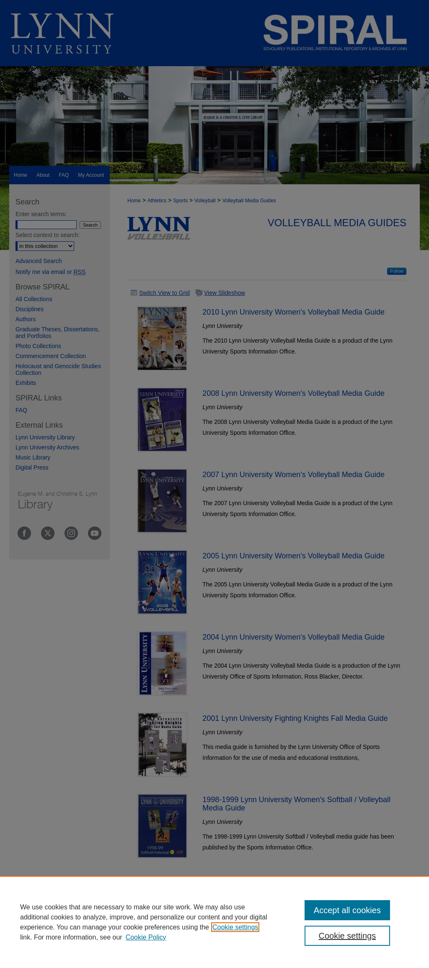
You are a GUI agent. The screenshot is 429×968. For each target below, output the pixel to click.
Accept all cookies (347, 910)
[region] (214, 922)
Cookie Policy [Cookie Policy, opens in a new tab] (146, 937)
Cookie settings (235, 927)
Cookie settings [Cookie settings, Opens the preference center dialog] (347, 935)
